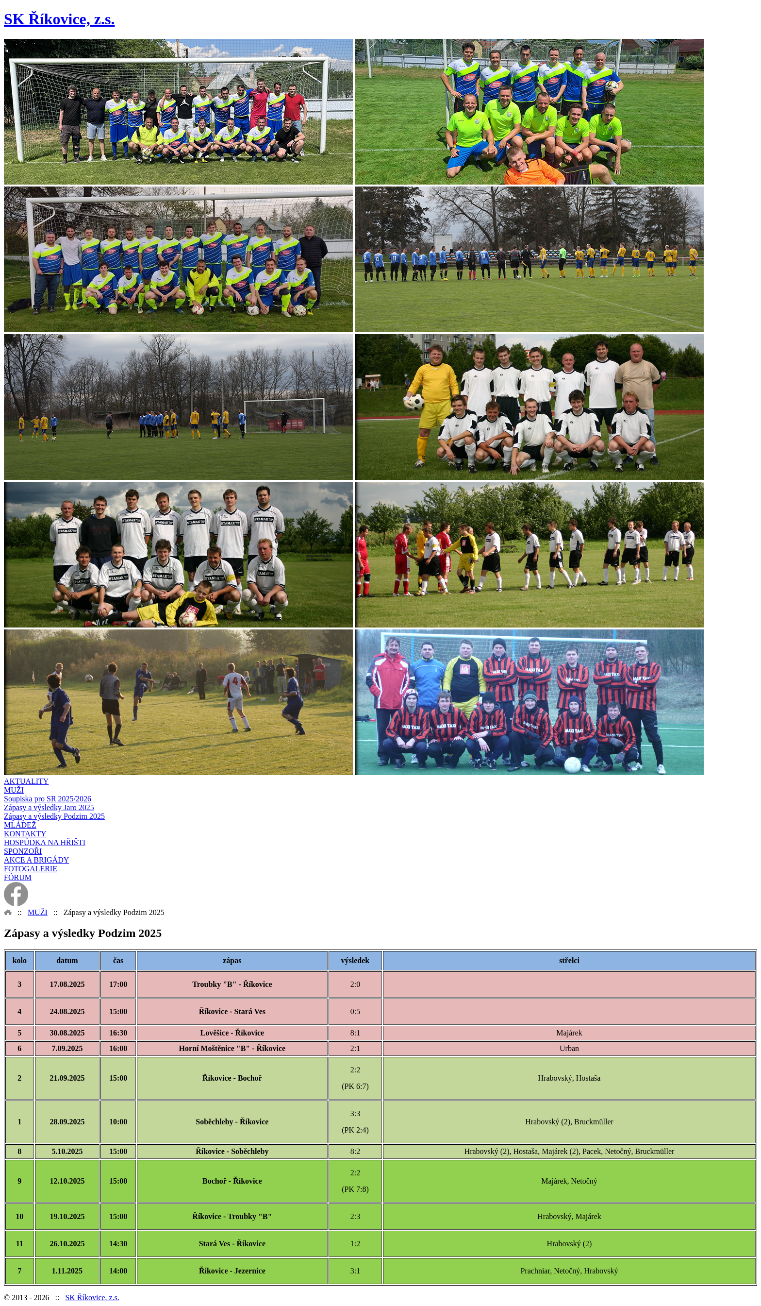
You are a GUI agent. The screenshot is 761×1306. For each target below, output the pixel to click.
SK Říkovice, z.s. (92, 1297)
